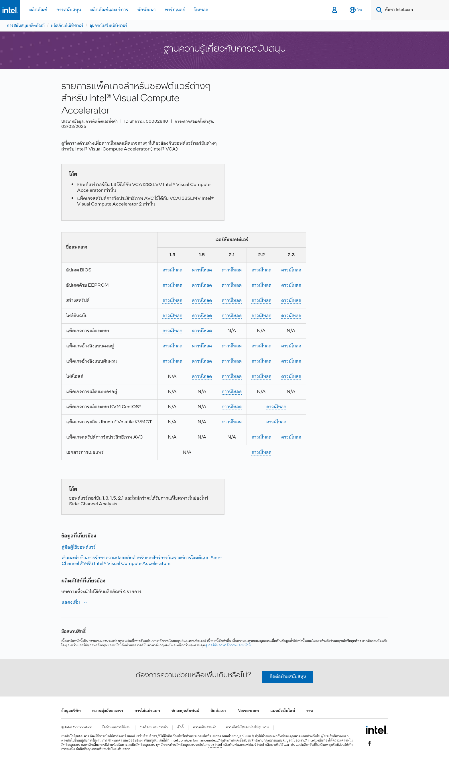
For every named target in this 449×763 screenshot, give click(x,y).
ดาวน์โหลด (172, 270)
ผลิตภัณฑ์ (38, 10)
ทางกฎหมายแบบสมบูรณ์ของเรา (281, 740)
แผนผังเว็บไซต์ (282, 711)
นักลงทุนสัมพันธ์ (185, 711)
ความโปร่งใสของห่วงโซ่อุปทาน (247, 727)
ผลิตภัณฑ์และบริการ (109, 10)
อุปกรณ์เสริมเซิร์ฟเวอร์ (108, 25)
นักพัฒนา (146, 10)
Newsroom (248, 711)
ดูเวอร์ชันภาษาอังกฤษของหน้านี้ (228, 645)
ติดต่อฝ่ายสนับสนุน (287, 676)
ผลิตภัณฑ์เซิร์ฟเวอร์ (67, 25)
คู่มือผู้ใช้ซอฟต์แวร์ (79, 547)
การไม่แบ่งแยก (147, 711)
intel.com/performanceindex (194, 740)
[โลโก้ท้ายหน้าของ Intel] (377, 729)
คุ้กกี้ (180, 727)
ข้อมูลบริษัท (71, 711)
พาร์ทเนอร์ (175, 10)
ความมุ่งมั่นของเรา (107, 711)
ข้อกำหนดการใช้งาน (116, 727)
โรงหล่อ (201, 10)
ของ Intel (215, 745)
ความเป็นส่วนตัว (204, 727)
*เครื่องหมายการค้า (154, 727)
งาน (309, 711)
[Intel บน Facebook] (370, 743)
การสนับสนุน (68, 10)
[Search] (378, 10)
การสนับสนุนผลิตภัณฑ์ (26, 25)
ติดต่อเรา (218, 711)
